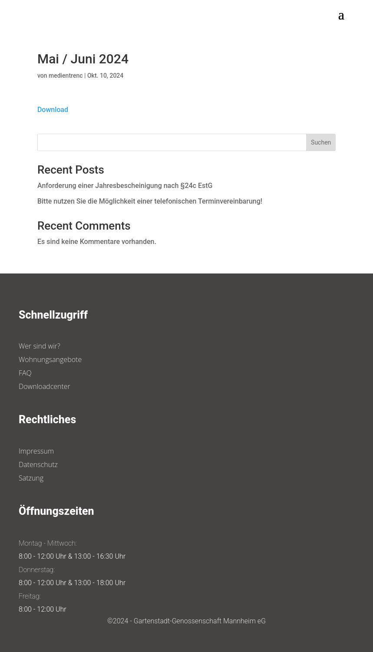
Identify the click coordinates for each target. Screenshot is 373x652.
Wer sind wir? (39, 346)
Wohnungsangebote (50, 359)
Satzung (31, 478)
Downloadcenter (44, 386)
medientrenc (66, 75)
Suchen (321, 142)
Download (52, 109)
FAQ (25, 373)
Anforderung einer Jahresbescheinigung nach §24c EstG (125, 185)
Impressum (36, 451)
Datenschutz (38, 464)
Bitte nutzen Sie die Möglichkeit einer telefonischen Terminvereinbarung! (149, 201)
